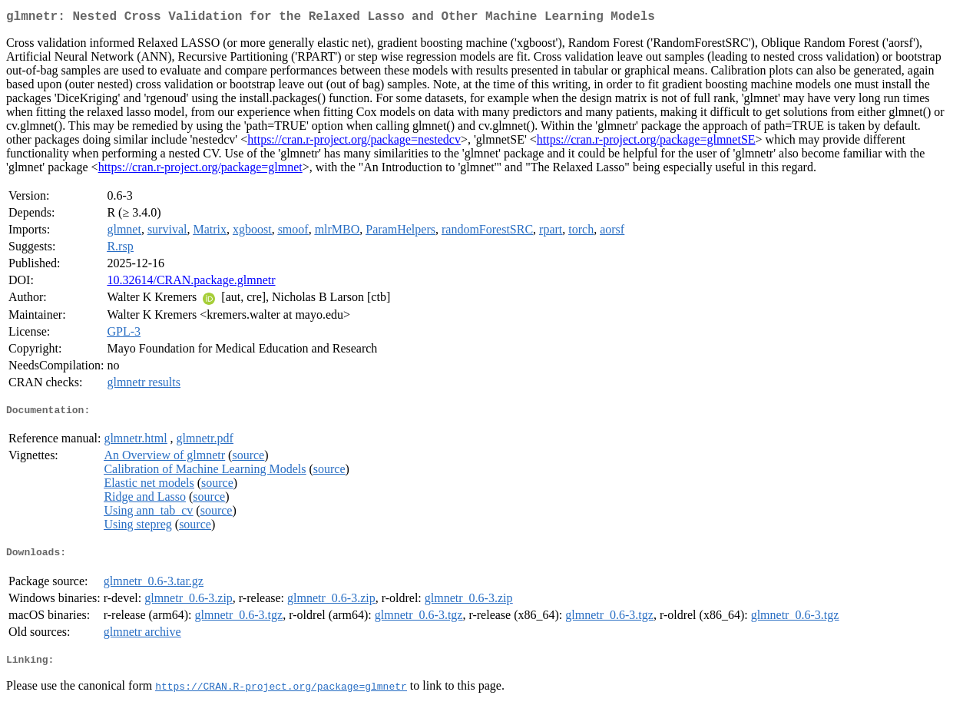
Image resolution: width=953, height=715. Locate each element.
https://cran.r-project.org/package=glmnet (200, 170)
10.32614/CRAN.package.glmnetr (191, 283)
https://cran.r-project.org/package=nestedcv (354, 142)
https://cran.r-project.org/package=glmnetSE (646, 142)
